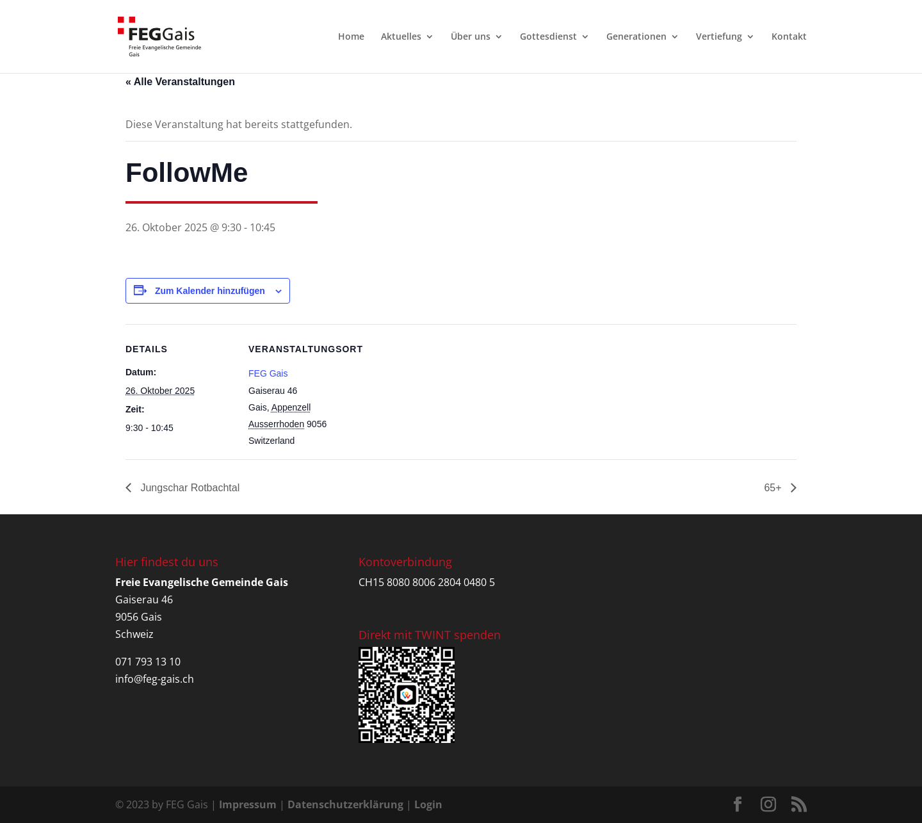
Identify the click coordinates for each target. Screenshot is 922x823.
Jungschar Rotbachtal (188, 487)
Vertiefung (719, 37)
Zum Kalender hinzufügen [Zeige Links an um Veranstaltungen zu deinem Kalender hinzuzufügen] (210, 291)
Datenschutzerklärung (345, 804)
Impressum (248, 804)
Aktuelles (401, 37)
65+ (774, 487)
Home (351, 37)
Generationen (636, 37)
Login (428, 804)
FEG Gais (267, 373)
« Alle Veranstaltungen (180, 81)
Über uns (470, 37)
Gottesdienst (548, 37)
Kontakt (789, 37)
